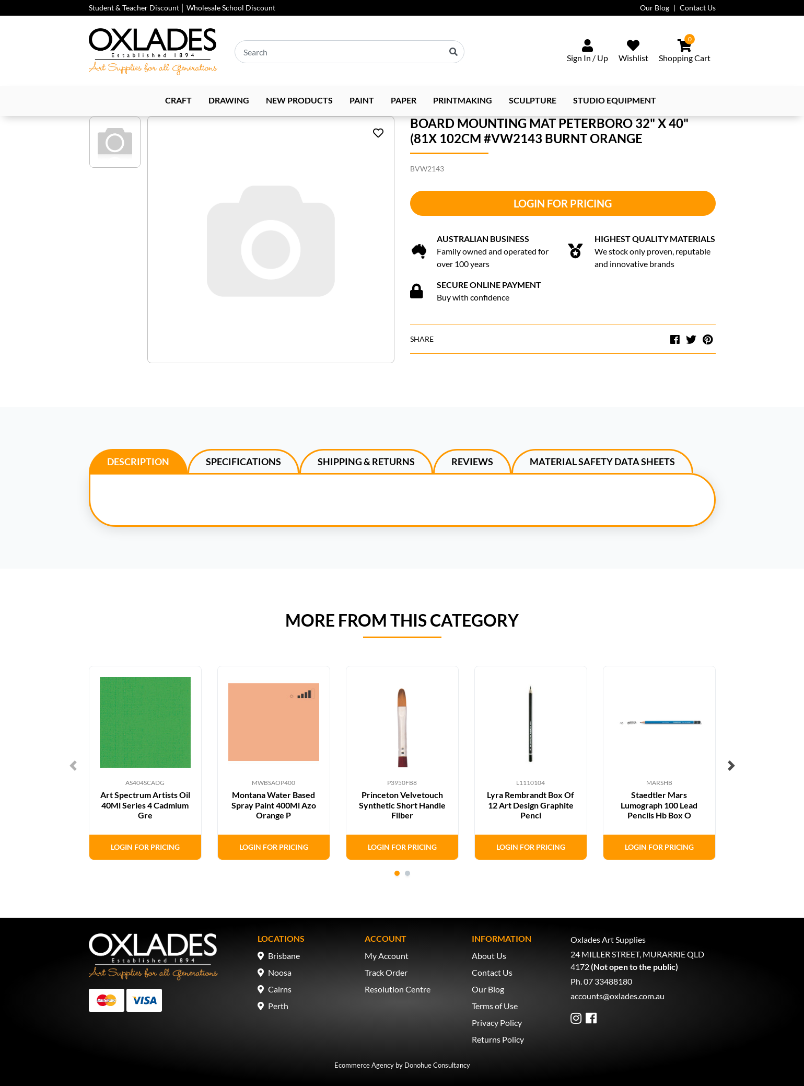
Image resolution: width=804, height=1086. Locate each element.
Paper (403, 100)
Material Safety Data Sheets (602, 461)
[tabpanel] (145, 763)
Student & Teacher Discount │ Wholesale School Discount (182, 7)
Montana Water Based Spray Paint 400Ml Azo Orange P (273, 804)
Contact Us (698, 7)
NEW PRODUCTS (299, 100)
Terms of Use (495, 1006)
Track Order (386, 972)
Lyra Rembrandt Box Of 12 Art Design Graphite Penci (530, 804)
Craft (178, 100)
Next (731, 765)
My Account (387, 956)
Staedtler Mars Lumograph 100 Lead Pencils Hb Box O (659, 804)
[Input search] (349, 51)
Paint (361, 100)
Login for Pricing (563, 203)
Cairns (280, 989)
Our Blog (654, 7)
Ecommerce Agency (364, 1065)
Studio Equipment (614, 100)
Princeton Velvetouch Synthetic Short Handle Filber (402, 804)
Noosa (280, 972)
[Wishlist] (633, 52)
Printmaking (462, 100)
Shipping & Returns (366, 461)
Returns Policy (498, 1039)
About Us (489, 956)
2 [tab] (407, 873)
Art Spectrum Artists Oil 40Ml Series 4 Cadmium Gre (145, 804)
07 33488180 (608, 981)
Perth (278, 1006)
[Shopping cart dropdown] (685, 52)
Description (138, 461)
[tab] (138, 461)
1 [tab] (397, 873)
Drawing (228, 100)
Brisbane (284, 956)
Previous (73, 765)
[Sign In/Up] (587, 52)
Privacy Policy (497, 1022)
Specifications (243, 461)
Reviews (472, 461)
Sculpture (532, 100)
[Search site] (453, 51)
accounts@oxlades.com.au (617, 996)
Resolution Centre (397, 989)
